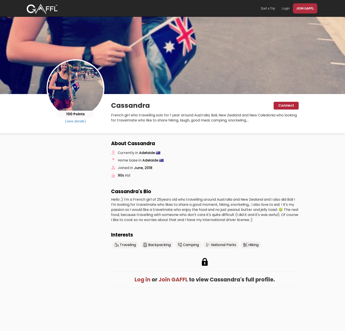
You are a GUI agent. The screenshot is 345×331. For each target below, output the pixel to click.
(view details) (75, 121)
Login (286, 8)
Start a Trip (268, 8)
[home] (42, 8)
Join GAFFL (173, 279)
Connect (286, 105)
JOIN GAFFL (305, 8)
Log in (143, 279)
